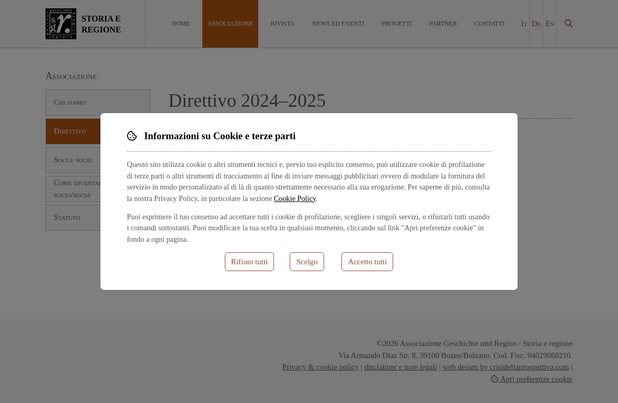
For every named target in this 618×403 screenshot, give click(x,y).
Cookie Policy (295, 198)
